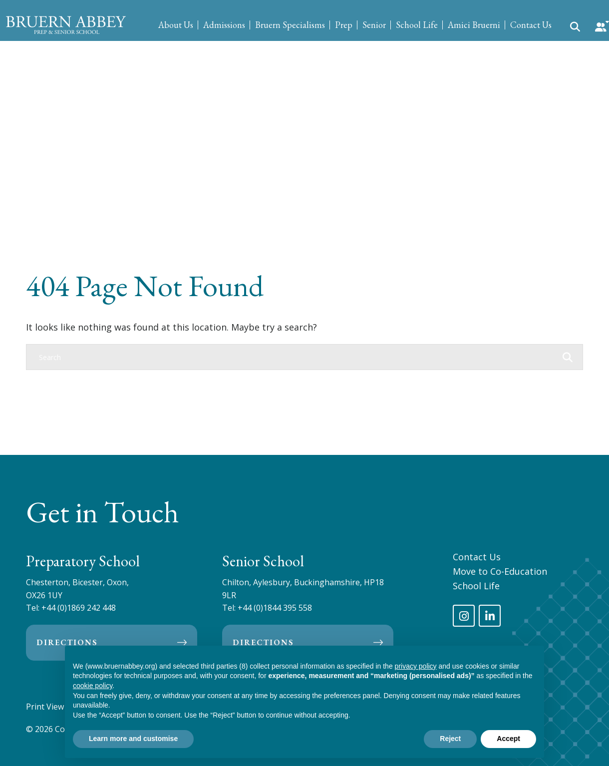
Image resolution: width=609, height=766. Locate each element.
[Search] (294, 357)
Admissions (224, 24)
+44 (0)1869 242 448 (78, 607)
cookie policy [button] (92, 686)
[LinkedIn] (490, 616)
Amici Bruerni (474, 24)
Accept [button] (508, 739)
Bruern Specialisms (290, 24)
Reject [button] (450, 739)
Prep (343, 24)
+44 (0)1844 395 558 (275, 607)
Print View (45, 706)
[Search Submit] (575, 26)
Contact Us (531, 24)
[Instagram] (464, 616)
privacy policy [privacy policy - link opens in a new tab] (416, 666)
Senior (374, 24)
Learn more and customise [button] (133, 739)
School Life (417, 24)
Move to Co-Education (500, 571)
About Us (175, 24)
